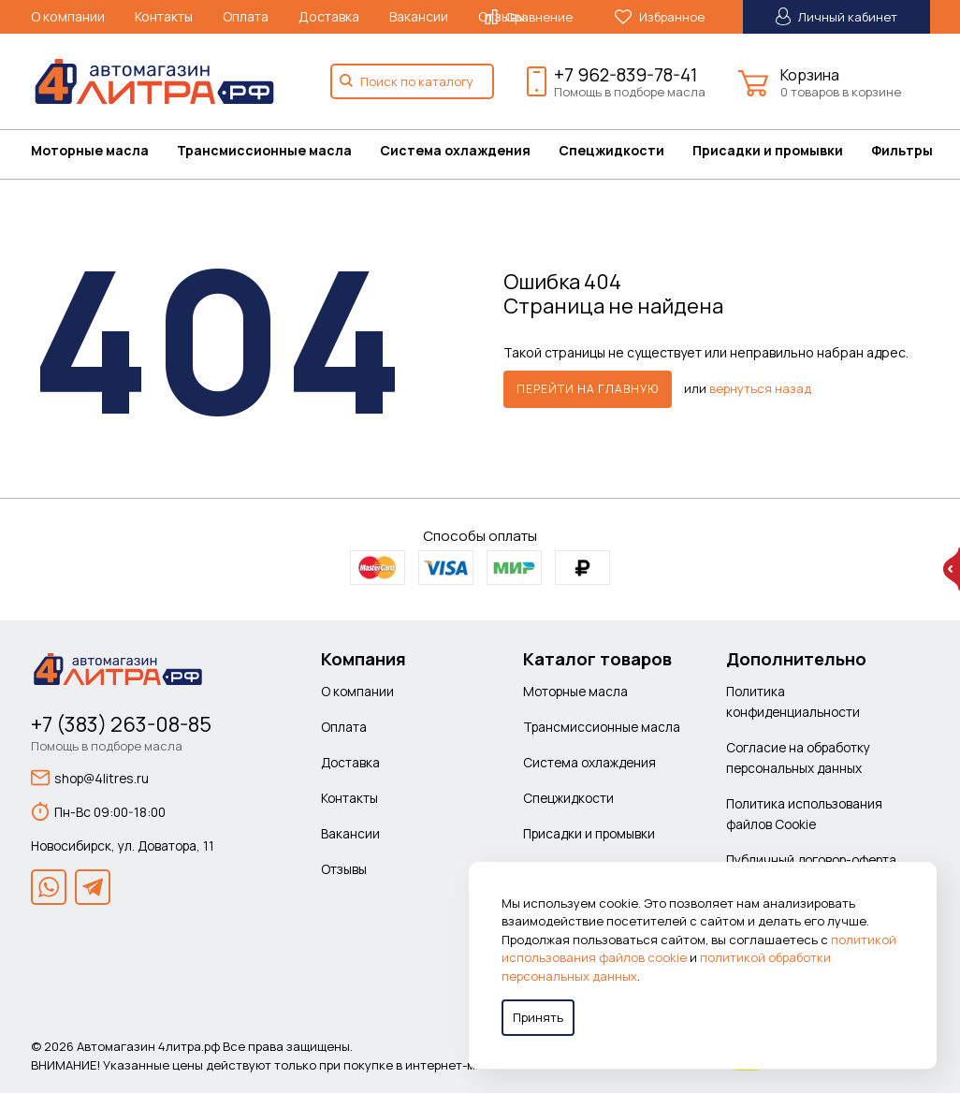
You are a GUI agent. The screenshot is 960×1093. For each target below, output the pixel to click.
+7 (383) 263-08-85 (121, 724)
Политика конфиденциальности (793, 701)
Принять (538, 1017)
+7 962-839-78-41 (625, 75)
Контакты (164, 16)
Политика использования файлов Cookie (804, 813)
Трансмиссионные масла (264, 150)
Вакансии (418, 16)
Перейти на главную (587, 389)
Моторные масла (90, 150)
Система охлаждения (455, 150)
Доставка (328, 16)
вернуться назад (760, 387)
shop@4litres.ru (90, 777)
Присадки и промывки (767, 150)
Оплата (246, 16)
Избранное (660, 16)
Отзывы (344, 869)
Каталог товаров (597, 659)
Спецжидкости (611, 150)
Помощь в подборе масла (629, 91)
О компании (68, 16)
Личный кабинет (836, 16)
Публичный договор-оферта (811, 859)
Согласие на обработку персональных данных (798, 757)
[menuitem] (104, 150)
